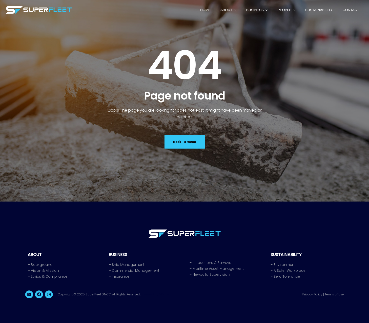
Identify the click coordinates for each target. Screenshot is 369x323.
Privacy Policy (312, 294)
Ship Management (128, 264)
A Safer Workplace (290, 270)
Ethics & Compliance (49, 276)
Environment (285, 264)
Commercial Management (135, 270)
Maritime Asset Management (218, 268)
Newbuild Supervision (211, 274)
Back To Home (184, 142)
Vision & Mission (45, 270)
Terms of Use (334, 294)
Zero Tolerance (287, 276)
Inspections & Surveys (212, 262)
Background (42, 264)
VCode (164, 294)
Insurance (120, 276)
